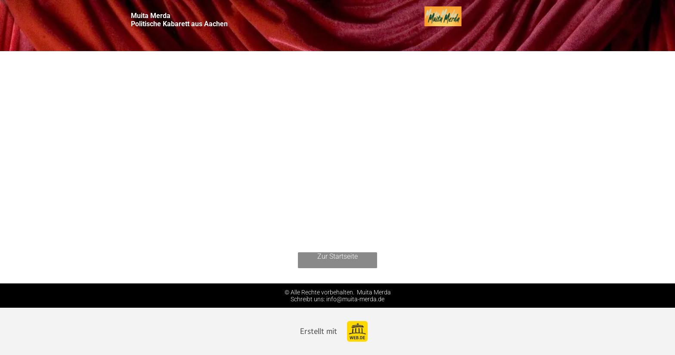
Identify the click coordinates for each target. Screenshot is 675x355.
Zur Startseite (337, 256)
